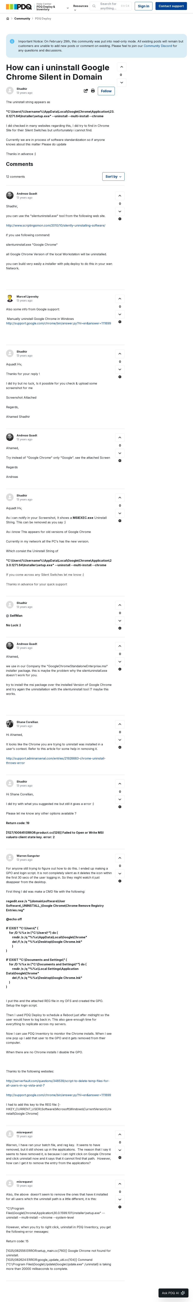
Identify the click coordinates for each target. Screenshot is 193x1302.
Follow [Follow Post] (106, 91)
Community (22, 18)
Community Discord (158, 46)
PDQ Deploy (43, 18)
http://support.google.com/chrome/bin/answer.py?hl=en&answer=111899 (58, 323)
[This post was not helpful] (121, 82)
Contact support (171, 6)
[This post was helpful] (121, 67)
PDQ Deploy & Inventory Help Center (7, 18)
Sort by (112, 176)
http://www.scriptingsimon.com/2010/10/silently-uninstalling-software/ (55, 225)
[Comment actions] (120, 219)
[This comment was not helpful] (120, 211)
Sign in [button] (143, 6)
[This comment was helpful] (120, 196)
